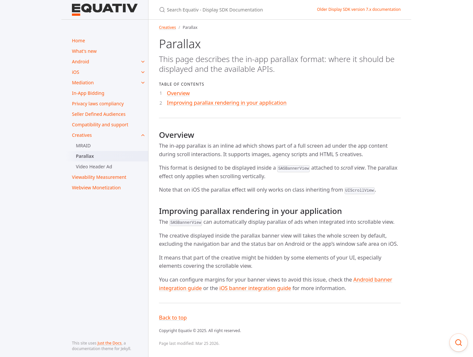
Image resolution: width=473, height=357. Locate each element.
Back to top (173, 317)
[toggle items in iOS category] (143, 72)
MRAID (83, 145)
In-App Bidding (88, 93)
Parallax (85, 156)
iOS (75, 72)
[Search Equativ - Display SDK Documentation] (230, 9)
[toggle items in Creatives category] (143, 135)
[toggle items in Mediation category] (143, 82)
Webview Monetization (96, 187)
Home (78, 40)
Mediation (83, 82)
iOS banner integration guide (255, 288)
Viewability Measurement (99, 177)
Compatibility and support (100, 124)
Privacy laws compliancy (98, 103)
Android (80, 61)
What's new (84, 51)
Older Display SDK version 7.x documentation (359, 9)
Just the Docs (110, 343)
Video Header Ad (94, 166)
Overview (178, 93)
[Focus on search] (458, 342)
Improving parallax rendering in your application (226, 102)
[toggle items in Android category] (143, 61)
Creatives (82, 135)
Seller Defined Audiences (98, 114)
